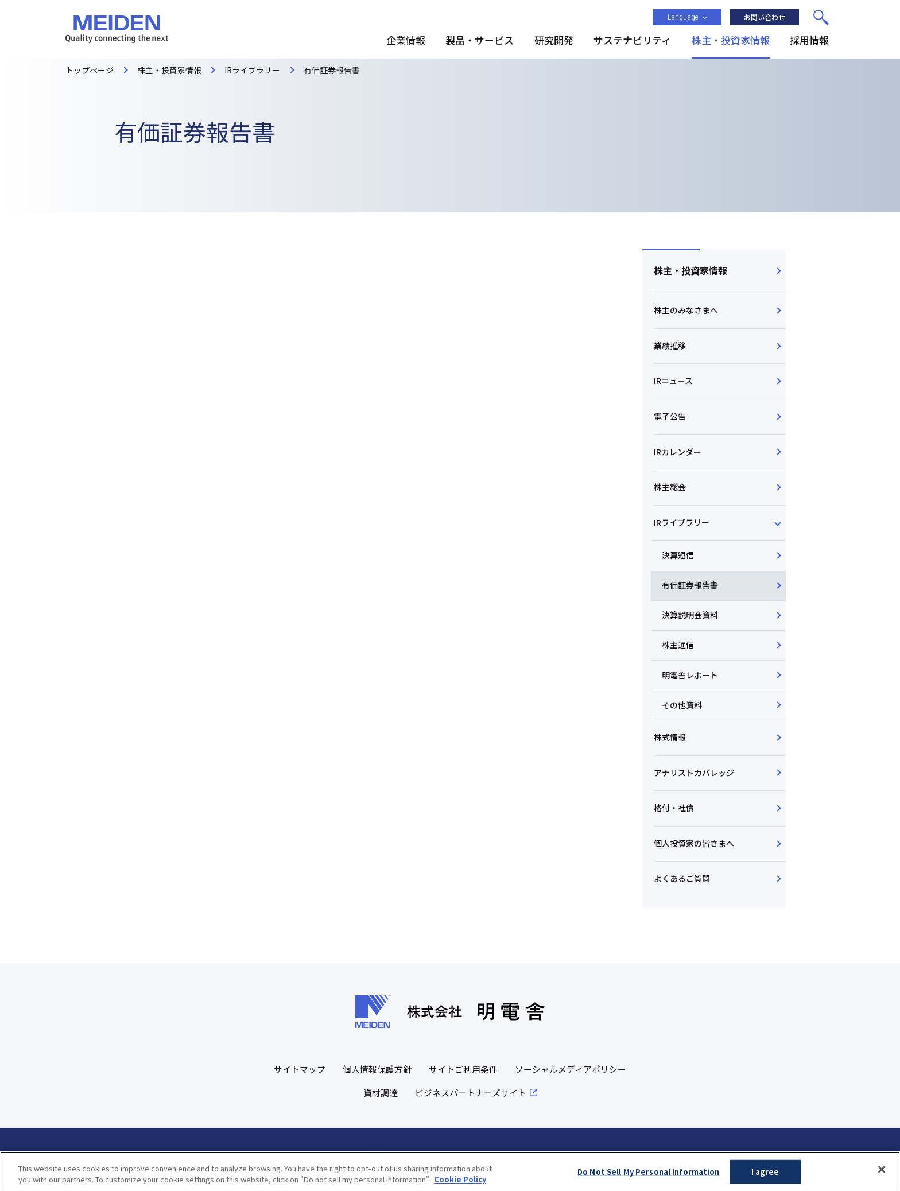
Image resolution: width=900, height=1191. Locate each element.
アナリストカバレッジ (694, 780)
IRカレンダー (677, 455)
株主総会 (670, 491)
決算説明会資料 (690, 621)
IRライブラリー (681, 527)
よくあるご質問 (682, 888)
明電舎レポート (690, 681)
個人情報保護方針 (377, 1080)
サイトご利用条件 (463, 1080)
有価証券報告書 (690, 590)
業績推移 (670, 346)
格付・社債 (674, 817)
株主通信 (678, 651)
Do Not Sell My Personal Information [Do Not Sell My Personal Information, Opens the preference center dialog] (648, 1171)
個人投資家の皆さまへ (694, 852)
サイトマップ (299, 1080)
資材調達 (380, 1103)
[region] (450, 1171)
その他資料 (682, 711)
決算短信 (678, 561)
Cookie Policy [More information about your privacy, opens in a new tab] (460, 1179)
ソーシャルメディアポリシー (570, 1080)
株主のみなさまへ (686, 311)
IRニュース (673, 383)
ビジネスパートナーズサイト (470, 1103)
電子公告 (670, 419)
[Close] (881, 1169)
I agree (765, 1171)
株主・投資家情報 (690, 271)
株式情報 (670, 744)
